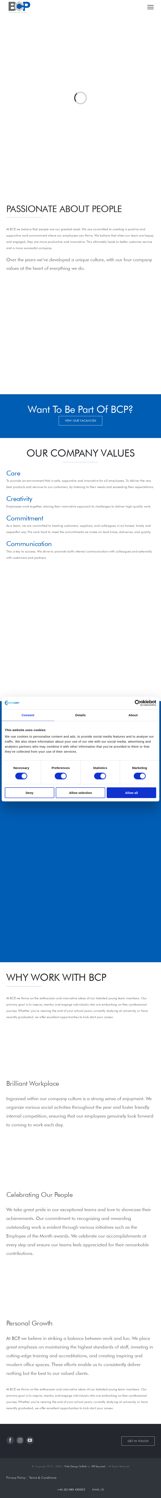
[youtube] (30, 1440)
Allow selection (80, 793)
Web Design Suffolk (75, 1466)
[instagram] (20, 1440)
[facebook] (10, 1440)
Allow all (131, 793)
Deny (29, 793)
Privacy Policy (16, 1478)
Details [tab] (80, 715)
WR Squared (98, 1466)
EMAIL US (98, 1489)
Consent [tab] (28, 715)
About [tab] (133, 715)
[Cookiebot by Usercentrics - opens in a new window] (137, 703)
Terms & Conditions (43, 1478)
